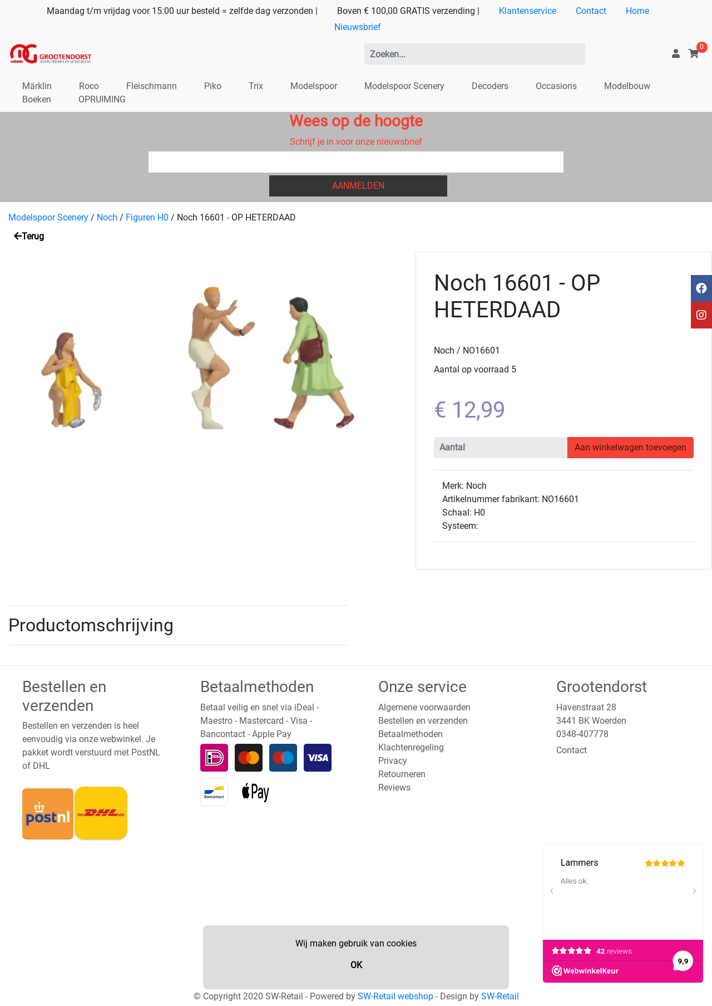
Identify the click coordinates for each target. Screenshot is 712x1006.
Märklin (37, 86)
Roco (89, 86)
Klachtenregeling (411, 747)
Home (637, 11)
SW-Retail (500, 996)
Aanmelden (358, 185)
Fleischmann (151, 86)
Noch (107, 217)
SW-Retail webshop (395, 996)
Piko (212, 86)
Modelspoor (313, 86)
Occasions (556, 86)
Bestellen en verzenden (423, 720)
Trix (256, 86)
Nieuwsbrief (357, 27)
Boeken (36, 99)
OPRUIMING (102, 99)
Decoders (490, 86)
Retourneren (402, 774)
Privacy (392, 760)
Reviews (394, 787)
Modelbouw (627, 86)
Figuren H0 (147, 217)
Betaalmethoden (410, 734)
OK (356, 965)
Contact (591, 11)
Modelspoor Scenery (404, 86)
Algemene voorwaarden (424, 707)
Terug (29, 236)
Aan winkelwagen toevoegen (630, 447)
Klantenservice (527, 11)
